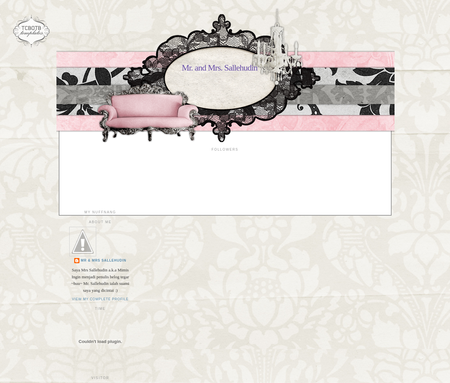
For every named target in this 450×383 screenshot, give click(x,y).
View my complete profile (100, 299)
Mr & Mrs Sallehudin (103, 260)
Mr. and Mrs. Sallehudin (220, 68)
